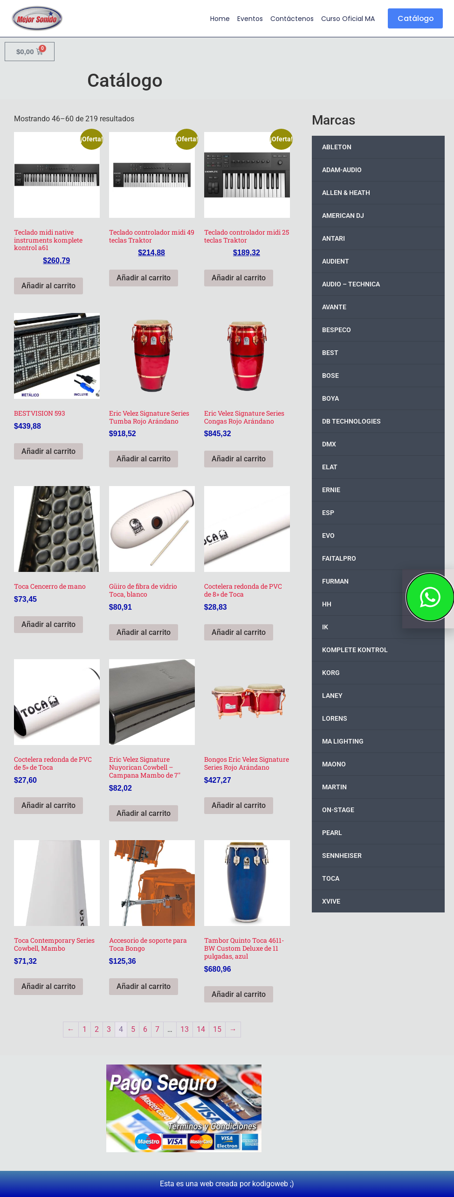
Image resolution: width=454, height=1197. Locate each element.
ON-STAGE (338, 810)
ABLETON (336, 147)
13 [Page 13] (184, 1029)
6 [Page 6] (145, 1029)
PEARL (332, 832)
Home (218, 18)
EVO (328, 535)
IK (325, 627)
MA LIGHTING (343, 741)
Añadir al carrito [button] (48, 285)
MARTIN (334, 787)
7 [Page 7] (157, 1029)
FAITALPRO (339, 558)
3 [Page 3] (109, 1029)
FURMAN (335, 581)
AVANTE (334, 307)
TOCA (330, 878)
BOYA (330, 398)
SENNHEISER (342, 855)
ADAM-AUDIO (342, 170)
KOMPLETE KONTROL (355, 650)
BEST (330, 352)
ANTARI (333, 238)
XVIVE (331, 901)
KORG (331, 672)
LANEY (332, 695)
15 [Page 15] (217, 1029)
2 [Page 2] (97, 1029)
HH (326, 604)
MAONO (334, 764)
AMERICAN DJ (343, 215)
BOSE (330, 375)
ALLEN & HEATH (346, 192)
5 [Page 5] (133, 1029)
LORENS (334, 718)
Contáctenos (290, 18)
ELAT (329, 467)
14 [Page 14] (201, 1029)
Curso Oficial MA (346, 18)
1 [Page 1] (85, 1029)
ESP (328, 512)
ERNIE (331, 490)
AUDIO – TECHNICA (351, 284)
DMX (329, 444)
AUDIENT (335, 261)
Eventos (248, 18)
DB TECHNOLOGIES (351, 421)
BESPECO (336, 330)
